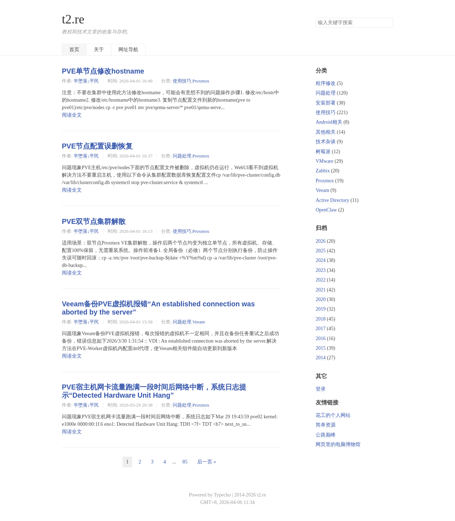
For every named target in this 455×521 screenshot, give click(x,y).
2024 (321, 260)
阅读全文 (72, 115)
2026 (321, 241)
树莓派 (323, 151)
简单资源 (326, 425)
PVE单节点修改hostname (103, 71)
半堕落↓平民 (86, 81)
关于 (99, 49)
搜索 (387, 22)
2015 (321, 348)
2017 (321, 328)
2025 (321, 250)
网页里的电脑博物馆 (338, 444)
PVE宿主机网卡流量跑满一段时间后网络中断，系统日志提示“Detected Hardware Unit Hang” (154, 391)
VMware (324, 161)
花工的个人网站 (333, 415)
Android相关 (329, 122)
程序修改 (326, 83)
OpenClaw (326, 210)
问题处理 (182, 156)
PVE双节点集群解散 (93, 221)
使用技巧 (182, 81)
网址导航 (128, 49)
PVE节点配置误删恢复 (97, 146)
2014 (321, 357)
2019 (321, 309)
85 (184, 461)
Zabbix (323, 170)
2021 (321, 289)
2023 (321, 270)
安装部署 (326, 103)
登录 (321, 389)
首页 (74, 49)
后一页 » (206, 461)
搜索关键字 (315, 17)
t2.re (73, 19)
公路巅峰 (326, 434)
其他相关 (326, 132)
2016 (321, 338)
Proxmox (200, 81)
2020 (321, 299)
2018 (321, 319)
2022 (321, 280)
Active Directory (332, 200)
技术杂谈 (326, 141)
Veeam (198, 321)
